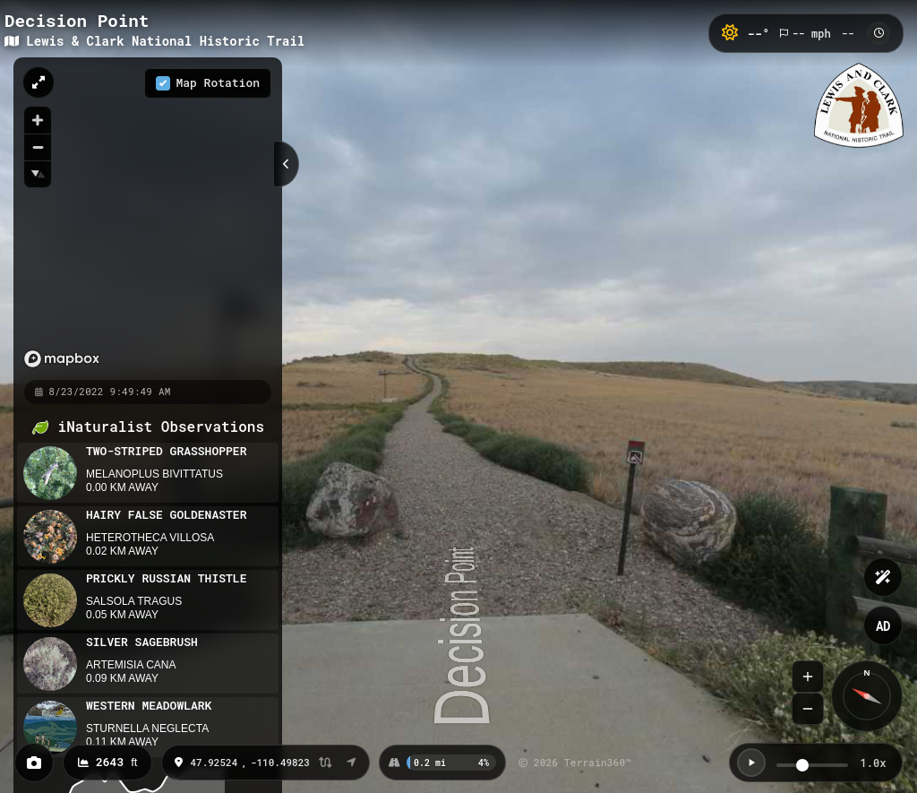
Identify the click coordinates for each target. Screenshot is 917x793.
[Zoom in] (37, 120)
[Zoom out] (37, 147)
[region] (121, 218)
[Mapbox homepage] (32, 359)
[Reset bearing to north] (37, 173)
